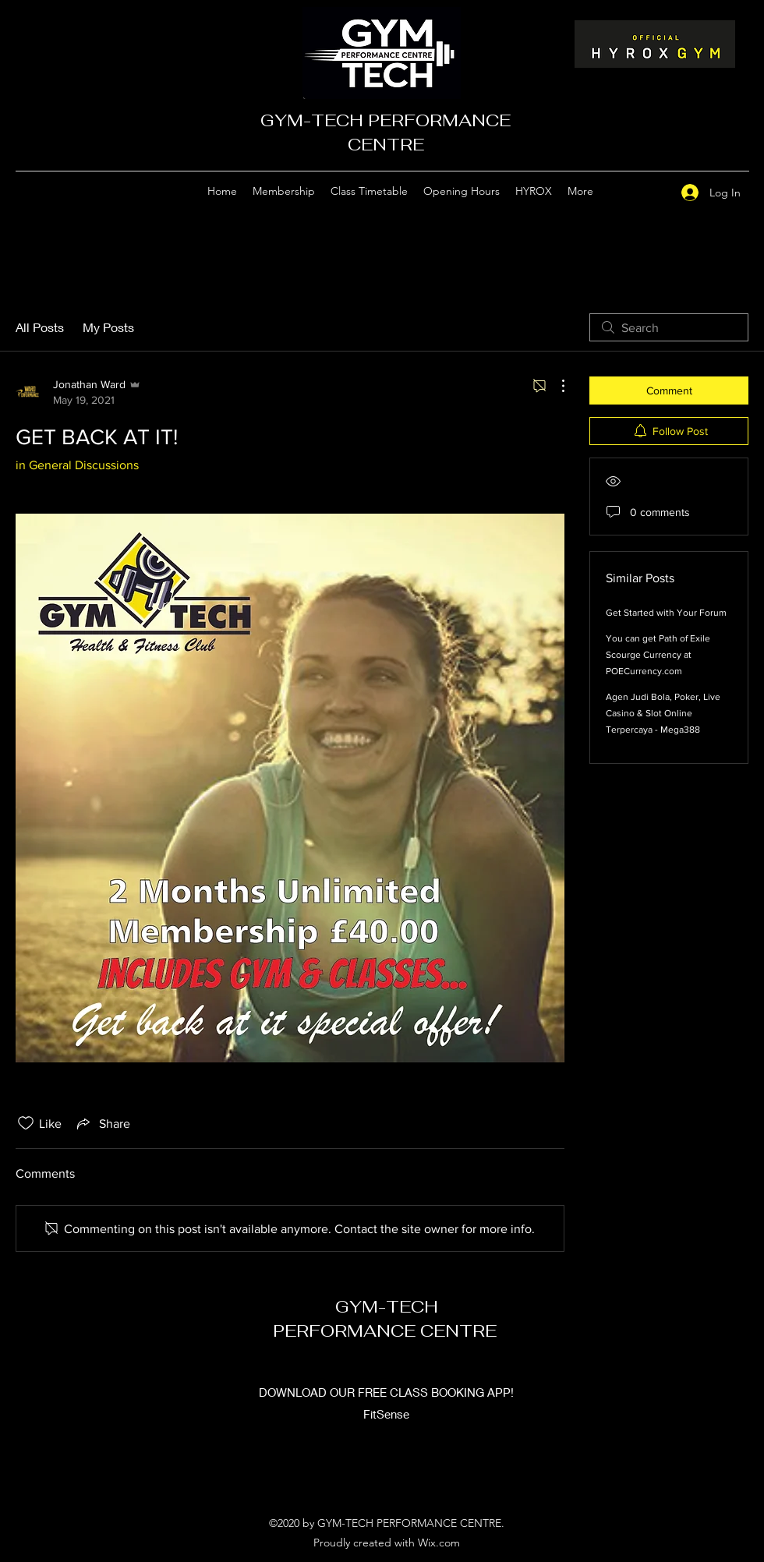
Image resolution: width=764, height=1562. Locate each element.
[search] (668, 327)
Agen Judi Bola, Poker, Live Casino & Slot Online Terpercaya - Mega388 (663, 713)
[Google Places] (626, 192)
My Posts (108, 327)
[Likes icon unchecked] (26, 1123)
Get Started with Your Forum (666, 612)
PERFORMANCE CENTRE (387, 1330)
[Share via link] (102, 1123)
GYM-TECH (386, 1306)
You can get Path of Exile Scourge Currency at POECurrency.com (658, 655)
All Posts (40, 327)
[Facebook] (649, 192)
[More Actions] (555, 385)
